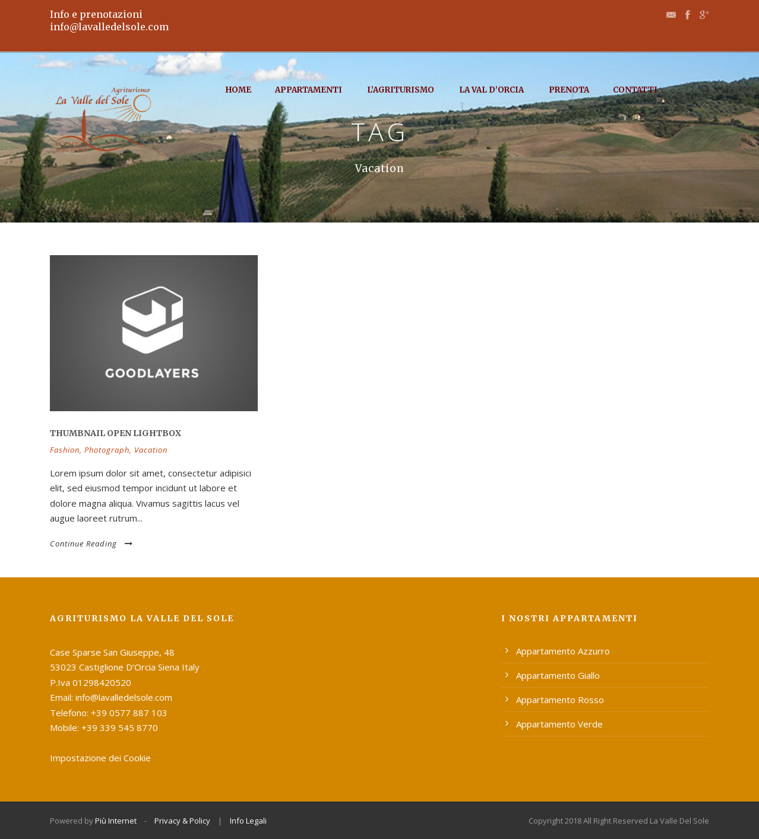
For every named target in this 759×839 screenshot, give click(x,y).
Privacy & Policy (182, 820)
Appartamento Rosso (560, 699)
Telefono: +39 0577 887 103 (108, 713)
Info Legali (248, 820)
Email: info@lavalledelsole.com (111, 697)
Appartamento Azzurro (563, 651)
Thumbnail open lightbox (115, 433)
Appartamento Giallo (558, 675)
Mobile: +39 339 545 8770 (104, 727)
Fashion (65, 449)
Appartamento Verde (559, 724)
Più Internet (116, 820)
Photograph (106, 449)
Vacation (150, 449)
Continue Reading (91, 543)
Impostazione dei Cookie (100, 758)
